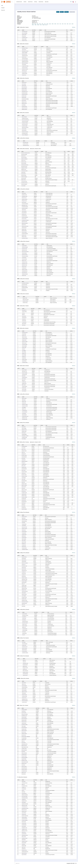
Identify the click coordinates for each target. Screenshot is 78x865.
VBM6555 (35, 196)
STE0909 (32, 310)
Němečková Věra (24, 221)
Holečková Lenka (24, 262)
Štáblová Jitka (25, 298)
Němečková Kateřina (25, 127)
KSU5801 (34, 516)
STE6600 (34, 577)
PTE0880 (35, 58)
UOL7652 (35, 232)
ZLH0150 (37, 145)
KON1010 (32, 317)
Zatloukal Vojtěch (24, 709)
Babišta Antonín (24, 429)
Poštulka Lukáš (24, 431)
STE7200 (33, 507)
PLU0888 (35, 55)
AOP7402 (34, 527)
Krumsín (44, 501)
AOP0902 (32, 313)
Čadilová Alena (25, 302)
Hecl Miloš (23, 522)
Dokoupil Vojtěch (24, 580)
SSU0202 (35, 435)
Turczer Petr (23, 447)
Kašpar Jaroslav (24, 489)
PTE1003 (34, 693)
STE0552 (35, 109)
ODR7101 (34, 518)
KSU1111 (32, 325)
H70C (41, 24)
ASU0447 (35, 417)
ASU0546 (33, 383)
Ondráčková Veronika (25, 220)
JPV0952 (33, 34)
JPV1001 (32, 311)
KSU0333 (35, 404)
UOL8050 (35, 209)
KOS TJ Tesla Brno (50, 714)
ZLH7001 (33, 474)
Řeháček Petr (24, 567)
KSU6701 (34, 521)
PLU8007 (33, 461)
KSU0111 (35, 429)
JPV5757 (35, 289)
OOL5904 (35, 619)
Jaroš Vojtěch (24, 595)
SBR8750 (36, 181)
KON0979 (34, 699)
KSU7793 (35, 233)
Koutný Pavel (24, 573)
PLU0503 (33, 377)
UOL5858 (35, 283)
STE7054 (36, 157)
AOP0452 (36, 124)
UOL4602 (36, 669)
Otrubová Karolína (25, 55)
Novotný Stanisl (25, 664)
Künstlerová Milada (25, 287)
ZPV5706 (34, 595)
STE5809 (33, 476)
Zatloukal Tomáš (24, 600)
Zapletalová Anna (24, 699)
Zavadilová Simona (24, 182)
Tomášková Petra (24, 362)
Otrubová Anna (24, 82)
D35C (47, 23)
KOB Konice (47, 163)
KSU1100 (32, 314)
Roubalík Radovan (25, 621)
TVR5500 (35, 634)
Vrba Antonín (24, 682)
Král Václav (23, 458)
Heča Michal (24, 316)
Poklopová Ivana (24, 200)
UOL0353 (36, 133)
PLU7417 (34, 561)
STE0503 (33, 371)
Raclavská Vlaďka (24, 154)
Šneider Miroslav (24, 603)
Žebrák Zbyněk (24, 586)
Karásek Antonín (24, 377)
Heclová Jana (24, 235)
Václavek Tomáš (24, 476)
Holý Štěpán (24, 350)
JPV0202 (35, 432)
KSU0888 (35, 54)
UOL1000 (34, 694)
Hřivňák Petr (24, 319)
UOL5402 (35, 627)
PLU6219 (35, 624)
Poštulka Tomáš (24, 483)
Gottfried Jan (25, 669)
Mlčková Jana (24, 260)
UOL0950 (37, 711)
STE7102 (34, 525)
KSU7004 (33, 489)
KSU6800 (34, 594)
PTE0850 (35, 64)
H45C (33, 24)
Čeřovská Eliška (24, 717)
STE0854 (35, 73)
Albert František (24, 625)
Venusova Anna (24, 721)
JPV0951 (33, 36)
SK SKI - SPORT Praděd (49, 642)
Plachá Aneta (24, 100)
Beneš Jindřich (24, 398)
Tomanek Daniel (24, 456)
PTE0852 (35, 52)
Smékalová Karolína (25, 118)
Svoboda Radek (24, 468)
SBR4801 (35, 643)
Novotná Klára (23, 173)
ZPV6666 (35, 245)
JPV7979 (35, 236)
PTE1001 (34, 682)
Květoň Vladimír (24, 594)
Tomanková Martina (25, 203)
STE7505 (33, 470)
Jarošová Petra (24, 245)
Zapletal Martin (24, 494)
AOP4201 (36, 675)
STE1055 (37, 712)
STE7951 (35, 205)
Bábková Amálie (24, 691)
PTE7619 (34, 546)
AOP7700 (33, 449)
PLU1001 (32, 320)
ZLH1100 (34, 684)
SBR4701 (36, 666)
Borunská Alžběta (24, 33)
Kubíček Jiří (23, 564)
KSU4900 (35, 646)
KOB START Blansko (48, 170)
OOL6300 (34, 591)
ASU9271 (36, 161)
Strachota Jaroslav (25, 615)
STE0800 (34, 332)
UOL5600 (35, 630)
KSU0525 (33, 384)
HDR (46, 24)
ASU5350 (37, 298)
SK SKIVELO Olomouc (48, 178)
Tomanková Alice (24, 31)
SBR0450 (36, 134)
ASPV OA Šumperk (49, 254)
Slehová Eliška (24, 128)
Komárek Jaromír (24, 646)
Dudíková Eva (24, 289)
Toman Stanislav (24, 643)
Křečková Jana (23, 169)
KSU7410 (33, 456)
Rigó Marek (23, 518)
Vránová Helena (24, 232)
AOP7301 (33, 455)
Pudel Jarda (23, 470)
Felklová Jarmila (24, 269)
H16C (65, 23)
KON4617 (35, 648)
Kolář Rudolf (23, 503)
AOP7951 (35, 193)
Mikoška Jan (24, 353)
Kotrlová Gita (24, 275)
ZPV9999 (36, 169)
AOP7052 (35, 194)
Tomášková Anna (24, 37)
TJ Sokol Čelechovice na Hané (50, 410)
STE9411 (33, 462)
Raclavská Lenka (25, 142)
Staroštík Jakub (24, 694)
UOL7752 (35, 214)
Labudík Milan (24, 633)
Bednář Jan (24, 627)
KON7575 (35, 230)
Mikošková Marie (24, 109)
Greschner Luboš (24, 519)
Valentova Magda (24, 176)
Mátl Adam (24, 325)
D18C (42, 23)
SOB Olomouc (47, 40)
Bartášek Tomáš (24, 417)
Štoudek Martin (24, 414)
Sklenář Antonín (24, 649)
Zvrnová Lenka (24, 712)
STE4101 (36, 673)
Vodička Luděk (24, 585)
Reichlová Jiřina (24, 250)
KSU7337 (34, 588)
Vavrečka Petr (24, 498)
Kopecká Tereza (24, 40)
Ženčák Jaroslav (24, 528)
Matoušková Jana (24, 205)
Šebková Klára (23, 179)
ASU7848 (34, 519)
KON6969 (35, 253)
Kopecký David (24, 467)
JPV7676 (35, 218)
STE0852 (35, 57)
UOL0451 (36, 118)
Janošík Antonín (24, 628)
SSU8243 (33, 458)
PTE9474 (36, 160)
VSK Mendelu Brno (48, 196)
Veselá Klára (24, 711)
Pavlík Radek (24, 558)
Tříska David (24, 693)
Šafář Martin (24, 426)
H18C (67, 23)
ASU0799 (35, 61)
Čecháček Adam (24, 419)
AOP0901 (34, 334)
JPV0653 (35, 103)
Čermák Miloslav (25, 673)
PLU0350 (36, 127)
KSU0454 (36, 130)
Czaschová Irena (24, 284)
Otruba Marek (24, 561)
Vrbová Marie (24, 64)
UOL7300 (34, 604)
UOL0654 (35, 85)
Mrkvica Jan (24, 684)
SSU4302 (36, 663)
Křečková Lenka (23, 161)
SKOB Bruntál (49, 134)
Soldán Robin (24, 387)
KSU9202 (33, 479)
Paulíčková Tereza (25, 48)
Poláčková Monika (24, 208)
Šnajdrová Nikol (24, 720)
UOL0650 (35, 97)
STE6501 (33, 482)
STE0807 (34, 353)
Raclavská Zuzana (24, 166)
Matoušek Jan (24, 310)
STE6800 (34, 579)
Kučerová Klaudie (24, 67)
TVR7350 (35, 248)
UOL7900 (33, 497)
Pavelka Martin (24, 534)
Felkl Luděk (24, 631)
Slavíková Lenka (24, 248)
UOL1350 (37, 724)
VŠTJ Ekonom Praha (49, 220)
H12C (60, 23)
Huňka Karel (24, 530)
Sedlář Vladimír (25, 675)
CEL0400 (35, 410)
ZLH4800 (36, 664)
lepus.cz (46, 586)
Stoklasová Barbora (24, 158)
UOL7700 (34, 549)
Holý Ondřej (24, 540)
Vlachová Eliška (23, 163)
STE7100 (34, 524)
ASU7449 (34, 537)
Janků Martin (24, 413)
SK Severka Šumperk (49, 435)
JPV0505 (33, 380)
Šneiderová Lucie (24, 263)
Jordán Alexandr (24, 386)
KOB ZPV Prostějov (48, 94)
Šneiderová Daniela (25, 131)
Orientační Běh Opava (48, 33)
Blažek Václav (25, 666)
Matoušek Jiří (24, 453)
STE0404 (35, 413)
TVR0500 (33, 389)
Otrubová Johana (24, 199)
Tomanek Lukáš (24, 374)
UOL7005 (34, 582)
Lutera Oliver (24, 320)
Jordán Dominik (24, 702)
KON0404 (35, 398)
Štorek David (24, 432)
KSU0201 (35, 428)
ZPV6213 (34, 570)
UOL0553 (35, 106)
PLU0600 (33, 387)
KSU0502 (33, 374)
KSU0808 (34, 335)
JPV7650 (35, 206)
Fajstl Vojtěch (24, 390)
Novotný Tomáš (24, 474)
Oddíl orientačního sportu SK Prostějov (50, 34)
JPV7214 (34, 598)
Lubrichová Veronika (25, 121)
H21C (70, 23)
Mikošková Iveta (24, 265)
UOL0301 (35, 401)
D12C (35, 23)
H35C (72, 23)
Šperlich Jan (24, 408)
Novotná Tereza (23, 175)
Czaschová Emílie (24, 181)
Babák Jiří (24, 660)
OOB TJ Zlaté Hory (53, 145)
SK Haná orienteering (46, 450)
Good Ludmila (24, 202)
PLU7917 (33, 473)
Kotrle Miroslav (24, 582)
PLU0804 (34, 359)
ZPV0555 (35, 94)
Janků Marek (24, 525)
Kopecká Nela (24, 97)
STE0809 (34, 344)
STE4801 (35, 649)
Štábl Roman (24, 536)
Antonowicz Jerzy (24, 579)
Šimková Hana (24, 266)
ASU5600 (35, 615)
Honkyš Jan (23, 504)
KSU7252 (35, 256)
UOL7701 (33, 480)
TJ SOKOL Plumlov (49, 55)
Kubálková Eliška (24, 73)
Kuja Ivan (23, 634)
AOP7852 (35, 215)
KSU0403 (35, 408)
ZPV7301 (34, 531)
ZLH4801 (36, 660)
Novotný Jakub (24, 359)
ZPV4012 (36, 667)
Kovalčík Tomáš (24, 455)
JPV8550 (36, 179)
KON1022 (34, 685)
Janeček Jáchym (24, 338)
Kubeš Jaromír (24, 624)
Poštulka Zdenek (24, 577)
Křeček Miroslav (24, 570)
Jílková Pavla (24, 49)
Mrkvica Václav (24, 337)
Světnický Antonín (25, 332)
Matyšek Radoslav (24, 461)
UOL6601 (34, 597)
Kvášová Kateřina (24, 687)
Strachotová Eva (24, 272)
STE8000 (33, 492)
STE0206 (35, 434)
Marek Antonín (24, 486)
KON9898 (36, 184)
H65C (38, 24)
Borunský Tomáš (24, 527)
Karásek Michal (24, 501)
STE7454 (35, 259)
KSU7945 (33, 447)
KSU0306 (35, 407)
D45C (50, 23)
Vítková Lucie (23, 160)
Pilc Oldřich (24, 642)
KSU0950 (33, 39)
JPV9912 (33, 504)
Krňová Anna (24, 36)
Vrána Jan (23, 604)
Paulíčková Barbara (25, 217)
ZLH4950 (37, 299)
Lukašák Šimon (24, 464)
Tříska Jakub (24, 726)
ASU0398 (36, 131)
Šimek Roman (24, 491)
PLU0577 (35, 82)
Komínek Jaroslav (25, 622)
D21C (45, 23)
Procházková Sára (25, 133)
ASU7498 (35, 263)
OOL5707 (35, 613)
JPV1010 (34, 690)
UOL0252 (37, 142)
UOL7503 (33, 500)
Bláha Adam (24, 384)
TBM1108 (37, 714)
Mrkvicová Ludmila (25, 299)
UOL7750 (35, 229)
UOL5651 (35, 287)
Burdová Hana (24, 57)
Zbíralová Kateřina (25, 700)
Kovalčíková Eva (24, 215)
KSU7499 (35, 250)
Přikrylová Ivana (24, 103)
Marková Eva (24, 224)
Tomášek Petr (24, 533)
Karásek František (25, 405)
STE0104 (35, 431)
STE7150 (35, 265)
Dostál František (24, 509)
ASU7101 (34, 603)
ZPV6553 (35, 211)
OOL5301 (33, 495)
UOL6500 (34, 564)
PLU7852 (35, 199)
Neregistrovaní (47, 176)
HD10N (44, 24)
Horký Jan (23, 452)
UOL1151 (34, 700)
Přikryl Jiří (23, 583)
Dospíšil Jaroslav (25, 672)
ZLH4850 (37, 301)
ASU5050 (37, 302)
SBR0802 (34, 350)
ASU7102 (34, 576)
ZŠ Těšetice (47, 290)
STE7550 (35, 224)
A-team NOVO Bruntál (46, 503)
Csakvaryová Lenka (24, 170)
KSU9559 (36, 167)
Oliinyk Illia (23, 488)
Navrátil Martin (24, 537)
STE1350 (37, 715)
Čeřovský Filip (24, 317)
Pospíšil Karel (24, 645)
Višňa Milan (24, 619)
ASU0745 (34, 341)
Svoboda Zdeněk (24, 497)
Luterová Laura (24, 697)
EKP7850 (35, 220)
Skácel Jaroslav (24, 648)
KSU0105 (35, 426)
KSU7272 (35, 212)
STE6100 (35, 616)
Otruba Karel (24, 473)
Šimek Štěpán (24, 438)
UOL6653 (35, 266)
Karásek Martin (24, 531)
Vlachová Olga (24, 253)
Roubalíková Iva (24, 290)
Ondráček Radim (24, 446)
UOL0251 (36, 166)
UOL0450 (36, 122)
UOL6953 (35, 275)
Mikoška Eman (24, 589)
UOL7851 (35, 217)
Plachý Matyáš (24, 690)
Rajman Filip (24, 401)
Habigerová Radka (24, 167)
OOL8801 (33, 450)
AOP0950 (33, 33)
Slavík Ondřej (24, 389)
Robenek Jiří (24, 356)
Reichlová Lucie (24, 70)
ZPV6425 (34, 580)
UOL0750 (35, 48)
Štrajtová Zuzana (24, 286)
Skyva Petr (23, 482)
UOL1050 (33, 40)
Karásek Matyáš (24, 411)
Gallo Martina (24, 193)
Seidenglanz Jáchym (25, 435)
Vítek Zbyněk (24, 592)
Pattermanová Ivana (25, 226)
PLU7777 (35, 221)
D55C (53, 23)
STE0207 (33, 468)
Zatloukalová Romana (24, 164)
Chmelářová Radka (25, 206)
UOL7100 (33, 452)
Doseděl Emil (24, 616)
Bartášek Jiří (24, 543)
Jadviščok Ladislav (25, 549)
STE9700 (33, 483)
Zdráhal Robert (24, 613)
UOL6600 (34, 601)
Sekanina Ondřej (24, 341)
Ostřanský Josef (25, 663)
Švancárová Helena (25, 256)
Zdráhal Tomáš (24, 450)
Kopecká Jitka (24, 229)
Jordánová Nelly (24, 696)
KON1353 (37, 717)
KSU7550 (35, 235)
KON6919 (34, 530)
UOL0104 (35, 438)
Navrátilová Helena (25, 238)
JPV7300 (34, 573)
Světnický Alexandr (25, 591)
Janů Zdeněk (23, 185)
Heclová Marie (24, 130)
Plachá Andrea (24, 218)
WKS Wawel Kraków (48, 172)
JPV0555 (35, 100)
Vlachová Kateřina (24, 184)
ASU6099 (35, 272)
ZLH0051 (36, 175)
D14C (37, 23)
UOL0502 (33, 381)
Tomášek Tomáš (24, 492)
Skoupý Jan (23, 462)
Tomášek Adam (24, 410)
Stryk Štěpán (24, 407)
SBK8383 (36, 170)
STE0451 (36, 121)
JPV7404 (34, 583)
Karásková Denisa (24, 94)
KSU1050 (34, 696)
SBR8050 (35, 202)
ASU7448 (34, 543)
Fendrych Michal (24, 471)
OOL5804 (35, 625)
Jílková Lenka (24, 85)
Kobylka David (24, 383)
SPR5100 (35, 642)
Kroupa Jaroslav (25, 667)
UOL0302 (35, 416)
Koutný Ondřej (24, 311)
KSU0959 (33, 31)
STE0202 (33, 464)
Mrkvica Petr (23, 465)
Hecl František (24, 428)
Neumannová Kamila (25, 251)
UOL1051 (34, 687)
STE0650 (35, 91)
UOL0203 (33, 477)
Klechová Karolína (25, 124)
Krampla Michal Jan (25, 416)
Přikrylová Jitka (24, 236)
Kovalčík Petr (24, 334)
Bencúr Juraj (23, 449)
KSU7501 (34, 536)
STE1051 (33, 37)
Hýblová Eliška (24, 34)
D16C (40, 23)
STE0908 (37, 709)
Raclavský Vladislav (25, 601)
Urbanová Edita (24, 259)
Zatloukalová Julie (24, 91)
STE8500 (33, 494)
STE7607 (33, 471)
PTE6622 (34, 592)
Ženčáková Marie (24, 254)
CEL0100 (35, 437)
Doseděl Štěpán (24, 434)
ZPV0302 (35, 411)
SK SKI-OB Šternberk (48, 37)
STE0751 (35, 51)
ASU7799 (35, 238)
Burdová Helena (24, 88)
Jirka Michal (23, 459)
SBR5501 (34, 585)
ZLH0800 (34, 337)
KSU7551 (35, 226)
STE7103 (34, 589)
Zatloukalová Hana (26, 145)
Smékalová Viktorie (25, 122)
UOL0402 (35, 419)
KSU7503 (34, 534)
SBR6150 (35, 284)
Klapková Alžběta (24, 52)
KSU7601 (34, 522)
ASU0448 (35, 414)
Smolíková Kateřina (25, 233)
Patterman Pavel (24, 588)
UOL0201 (33, 509)
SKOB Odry (46, 518)
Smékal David (24, 500)
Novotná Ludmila (25, 301)
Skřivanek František (25, 714)
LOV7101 (34, 586)
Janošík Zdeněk (24, 630)
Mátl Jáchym (24, 323)
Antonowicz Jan (24, 371)
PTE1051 (34, 691)
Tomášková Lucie (24, 715)
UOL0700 (34, 338)
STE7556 (35, 227)
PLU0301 (35, 405)
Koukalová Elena (24, 106)
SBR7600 (34, 540)
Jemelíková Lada (24, 196)
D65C (55, 23)
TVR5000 (35, 645)
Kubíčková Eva (24, 214)
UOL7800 (33, 467)
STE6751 (35, 251)
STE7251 (35, 257)
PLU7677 (35, 197)
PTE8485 (36, 182)
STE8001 (34, 533)
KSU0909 (32, 323)
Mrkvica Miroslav (25, 670)
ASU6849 (34, 558)
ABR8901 (33, 503)
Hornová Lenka (23, 178)
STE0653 (35, 88)
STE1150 (37, 723)
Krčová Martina (24, 212)
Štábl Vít (23, 314)
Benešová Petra (24, 230)
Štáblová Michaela (25, 223)
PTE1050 (37, 720)
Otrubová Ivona (24, 197)
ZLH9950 (36, 164)
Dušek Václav (24, 546)
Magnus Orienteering (49, 61)
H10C (58, 23)
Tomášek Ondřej (24, 437)
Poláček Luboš (24, 598)
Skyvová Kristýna (24, 157)
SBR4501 (36, 672)
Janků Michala (24, 723)
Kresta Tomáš (24, 688)
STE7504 (33, 453)
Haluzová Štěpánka (25, 134)
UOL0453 (36, 128)
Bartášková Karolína (25, 61)
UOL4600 (36, 661)
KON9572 (36, 163)
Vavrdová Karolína (25, 58)
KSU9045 (36, 185)
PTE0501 (33, 390)
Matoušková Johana (25, 51)
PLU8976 (36, 158)
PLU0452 (36, 125)
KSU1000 (34, 702)
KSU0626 (33, 386)
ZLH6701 (34, 600)
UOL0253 (36, 154)
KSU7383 (35, 260)
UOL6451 (35, 200)
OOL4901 (35, 651)
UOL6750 (35, 262)
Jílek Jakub (23, 479)
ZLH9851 (36, 173)
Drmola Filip (23, 506)
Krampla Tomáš (24, 597)
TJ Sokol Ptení (48, 52)
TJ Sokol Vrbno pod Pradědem (51, 248)
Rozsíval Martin (24, 685)
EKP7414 (33, 446)
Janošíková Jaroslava (25, 283)
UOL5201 (35, 628)
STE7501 (33, 486)
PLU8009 (33, 485)
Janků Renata (24, 257)
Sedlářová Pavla (24, 194)
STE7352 (35, 247)
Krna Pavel (23, 606)
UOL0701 (34, 356)
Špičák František (24, 485)
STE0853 (35, 67)
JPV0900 (32, 322)
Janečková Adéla (24, 125)
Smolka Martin (24, 524)
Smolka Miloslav (24, 651)
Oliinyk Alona (23, 172)
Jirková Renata (24, 211)
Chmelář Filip (24, 322)
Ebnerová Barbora (24, 718)
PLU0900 (32, 319)
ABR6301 (35, 618)
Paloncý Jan (24, 335)
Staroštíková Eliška (24, 724)
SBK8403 (33, 459)
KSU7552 (35, 203)
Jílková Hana (24, 209)
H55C (36, 24)
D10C (33, 23)
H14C (63, 23)
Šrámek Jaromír (24, 516)
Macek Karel (24, 576)
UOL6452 (35, 286)
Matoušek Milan (24, 521)
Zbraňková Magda (25, 247)
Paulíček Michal (24, 480)
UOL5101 (35, 652)
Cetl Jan (23, 313)
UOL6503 (33, 491)
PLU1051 (34, 697)
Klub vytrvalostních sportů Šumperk (50, 31)
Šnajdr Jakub (24, 347)
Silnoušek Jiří (24, 507)
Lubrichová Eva (24, 227)
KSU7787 (35, 223)
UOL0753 (35, 49)
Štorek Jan (23, 380)
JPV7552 (35, 208)
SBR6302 (34, 567)
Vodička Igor (24, 381)
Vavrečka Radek (24, 344)
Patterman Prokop (24, 404)
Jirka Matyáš (24, 477)
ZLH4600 (36, 670)
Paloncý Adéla (24, 39)
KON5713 (35, 622)
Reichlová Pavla (24, 54)
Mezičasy (73, 27)
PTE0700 (34, 347)
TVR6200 (35, 633)
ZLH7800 (33, 465)
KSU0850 (35, 70)
